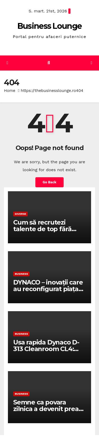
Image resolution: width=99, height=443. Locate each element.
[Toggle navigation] (91, 63)
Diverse (20, 213)
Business (21, 273)
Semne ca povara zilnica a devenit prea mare (46, 408)
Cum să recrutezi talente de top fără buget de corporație (44, 228)
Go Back (49, 182)
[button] (49, 62)
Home (9, 90)
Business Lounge (49, 26)
